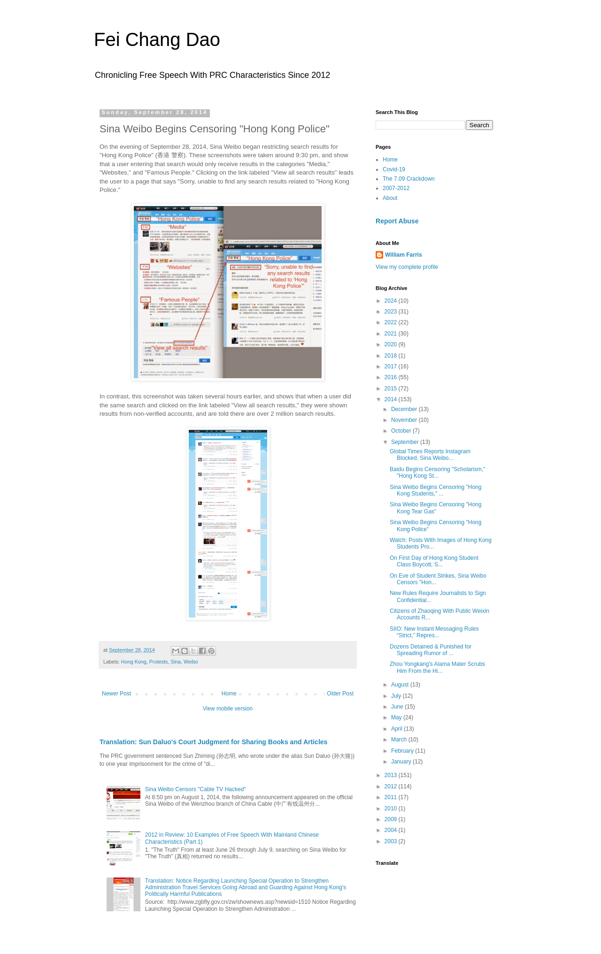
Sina (175, 661)
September (405, 442)
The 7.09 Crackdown (409, 179)
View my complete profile (407, 267)
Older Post (340, 693)
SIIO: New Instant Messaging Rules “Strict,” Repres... (434, 632)
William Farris (403, 255)
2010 (392, 808)
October (402, 430)
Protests (158, 661)
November (405, 420)
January (402, 761)
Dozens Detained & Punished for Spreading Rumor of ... (430, 649)
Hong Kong (133, 661)
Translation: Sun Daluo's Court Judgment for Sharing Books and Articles (213, 742)
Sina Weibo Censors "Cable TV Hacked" (195, 789)
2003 (392, 841)
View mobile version (228, 708)
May (397, 717)
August (400, 684)
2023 (392, 311)
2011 (392, 797)
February (403, 751)
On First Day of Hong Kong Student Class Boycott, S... (434, 561)
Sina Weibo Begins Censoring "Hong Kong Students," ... (436, 490)
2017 (392, 366)
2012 (392, 786)
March (399, 739)
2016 (392, 377)
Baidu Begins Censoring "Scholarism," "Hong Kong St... (437, 472)
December (405, 409)
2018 (392, 355)
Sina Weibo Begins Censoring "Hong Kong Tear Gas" (436, 507)
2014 (392, 399)
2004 (392, 830)
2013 (392, 775)
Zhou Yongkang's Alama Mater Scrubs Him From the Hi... (437, 667)
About (390, 198)
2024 (392, 301)
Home (229, 693)
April (397, 728)
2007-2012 (396, 188)
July (397, 696)
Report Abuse (397, 221)
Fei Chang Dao (157, 39)
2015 (392, 388)
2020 (392, 344)
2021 (392, 333)
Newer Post (116, 693)
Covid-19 (394, 169)
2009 (392, 819)
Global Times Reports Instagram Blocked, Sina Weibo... (430, 454)
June (398, 706)
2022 (392, 322)
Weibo (191, 661)
